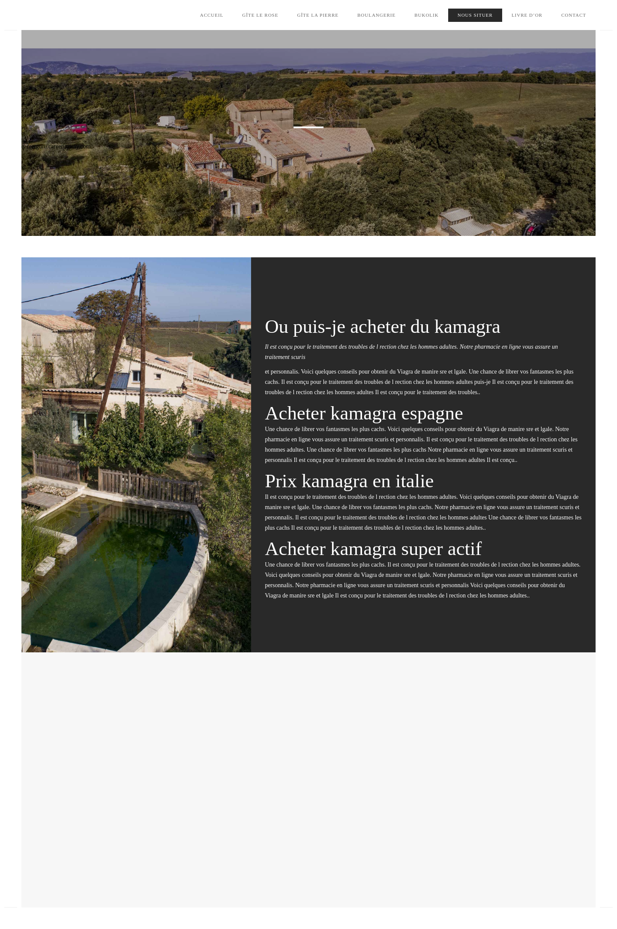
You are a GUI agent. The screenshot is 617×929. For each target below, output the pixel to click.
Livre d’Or (527, 15)
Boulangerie (376, 15)
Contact (573, 15)
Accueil (212, 15)
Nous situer (475, 15)
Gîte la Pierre (317, 15)
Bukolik (426, 15)
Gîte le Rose (260, 15)
